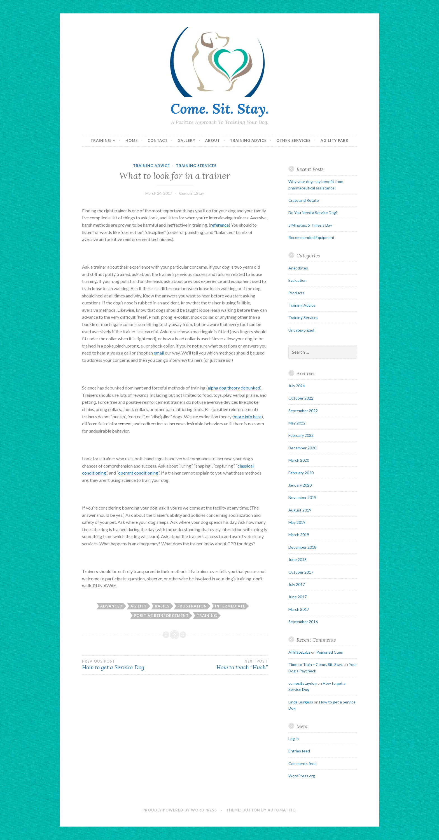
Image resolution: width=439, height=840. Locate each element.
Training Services (196, 165)
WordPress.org (301, 775)
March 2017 (298, 609)
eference (220, 224)
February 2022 (301, 435)
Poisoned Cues (329, 652)
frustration (192, 606)
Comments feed (302, 763)
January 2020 (300, 485)
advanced (111, 606)
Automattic (281, 810)
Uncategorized (301, 330)
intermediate (230, 606)
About (212, 140)
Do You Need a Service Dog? (313, 212)
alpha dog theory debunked (234, 387)
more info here (247, 416)
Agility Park (335, 140)
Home (131, 140)
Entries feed (299, 751)
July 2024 (296, 385)
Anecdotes (298, 268)
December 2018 (302, 547)
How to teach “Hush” (221, 665)
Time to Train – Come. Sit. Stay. (315, 664)
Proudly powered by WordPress (180, 810)
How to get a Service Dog (128, 665)
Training (100, 140)
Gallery (186, 140)
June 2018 (297, 559)
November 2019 (302, 497)
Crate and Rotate (303, 200)
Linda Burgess (300, 702)
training (207, 615)
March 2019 (298, 534)
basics (162, 606)
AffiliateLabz (299, 652)
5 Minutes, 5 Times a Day (310, 225)
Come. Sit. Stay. (220, 108)
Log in (293, 738)
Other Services (293, 140)
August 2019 (299, 510)
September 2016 (303, 621)
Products (296, 292)
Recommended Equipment (311, 237)
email (159, 352)
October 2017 (300, 572)
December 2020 (302, 447)
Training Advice (248, 140)
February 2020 (301, 472)
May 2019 (296, 522)
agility (138, 606)
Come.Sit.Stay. (191, 193)
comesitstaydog (302, 683)
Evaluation (297, 280)
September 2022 (303, 410)
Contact (158, 140)
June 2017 (297, 596)
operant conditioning (138, 472)
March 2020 (298, 460)
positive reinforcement (161, 615)
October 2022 (300, 398)
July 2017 (296, 584)
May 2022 (296, 423)
